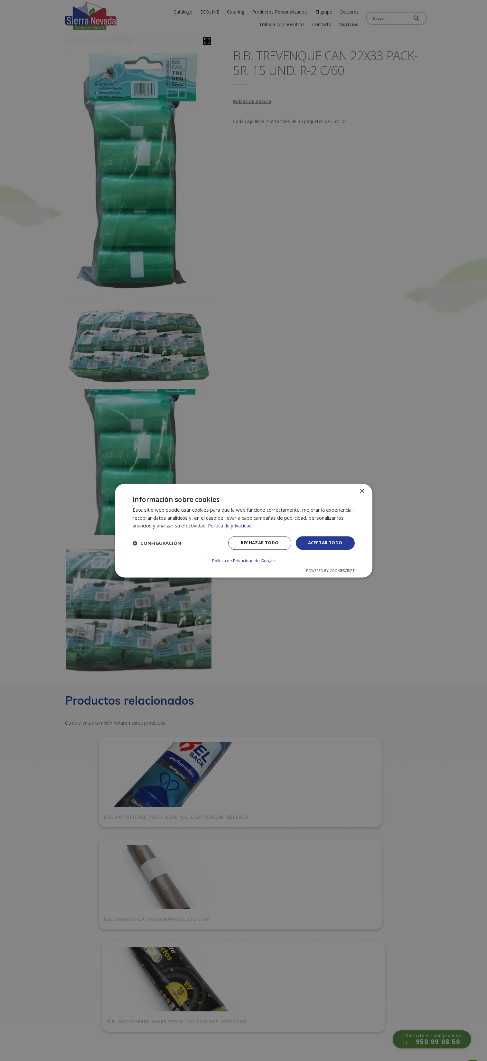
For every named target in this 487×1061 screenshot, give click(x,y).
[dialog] (243, 530)
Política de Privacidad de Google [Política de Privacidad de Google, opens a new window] (243, 560)
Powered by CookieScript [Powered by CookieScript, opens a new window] (330, 570)
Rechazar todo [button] (255, 543)
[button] (157, 544)
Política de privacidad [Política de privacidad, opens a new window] (231, 526)
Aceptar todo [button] (323, 543)
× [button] (362, 491)
